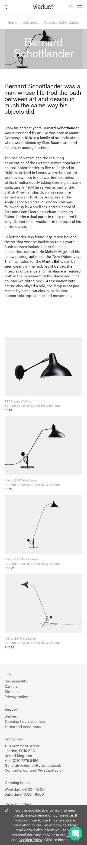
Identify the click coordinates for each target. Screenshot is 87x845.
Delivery (11, 716)
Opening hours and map (25, 721)
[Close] (6, 811)
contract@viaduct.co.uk (43, 770)
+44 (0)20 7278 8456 (21, 760)
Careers (11, 686)
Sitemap (12, 691)
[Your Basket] (71, 7)
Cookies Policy (30, 840)
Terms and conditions (23, 727)
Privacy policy (16, 697)
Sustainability (16, 681)
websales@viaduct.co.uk (40, 765)
